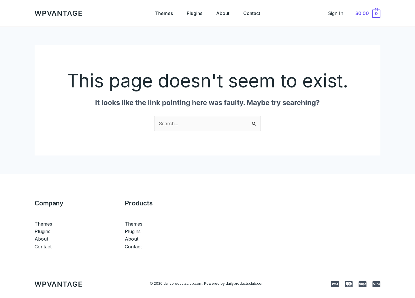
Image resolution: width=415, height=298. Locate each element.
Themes (164, 13)
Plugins (194, 13)
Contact (251, 13)
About (222, 13)
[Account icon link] (335, 13)
